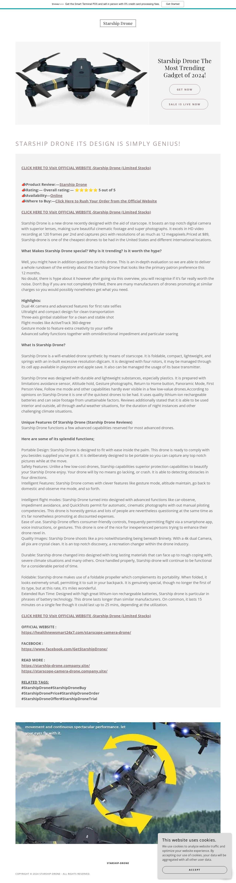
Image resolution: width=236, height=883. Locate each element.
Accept (194, 874)
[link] (118, 24)
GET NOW (185, 89)
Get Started (172, 4)
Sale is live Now (185, 104)
